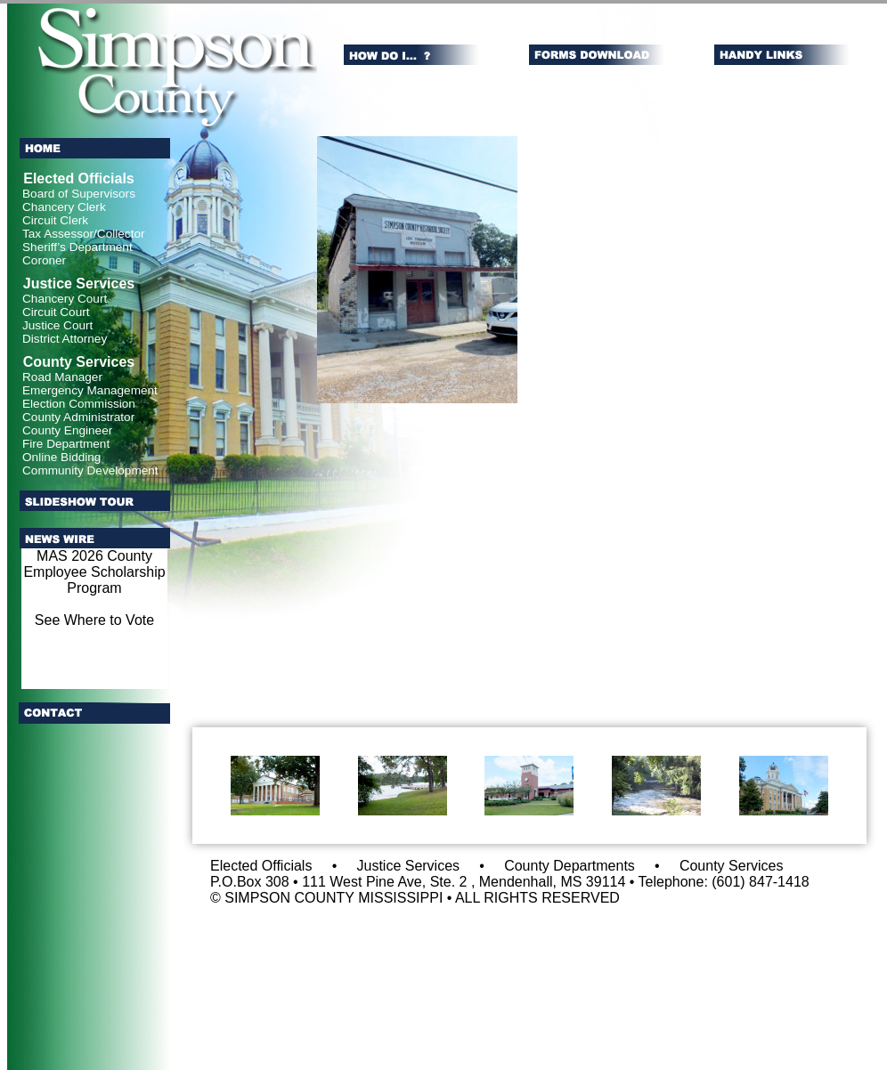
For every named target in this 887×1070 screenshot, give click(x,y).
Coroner (44, 260)
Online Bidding (61, 457)
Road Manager (62, 377)
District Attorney (64, 338)
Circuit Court (56, 312)
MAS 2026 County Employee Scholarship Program (94, 572)
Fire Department (66, 443)
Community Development (90, 470)
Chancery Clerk (64, 207)
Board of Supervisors (78, 193)
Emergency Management (90, 390)
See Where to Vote (94, 620)
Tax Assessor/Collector (83, 233)
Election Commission (78, 403)
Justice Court (57, 325)
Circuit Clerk (55, 220)
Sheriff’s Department (77, 247)
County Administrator (78, 417)
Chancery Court (64, 298)
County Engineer (67, 430)
